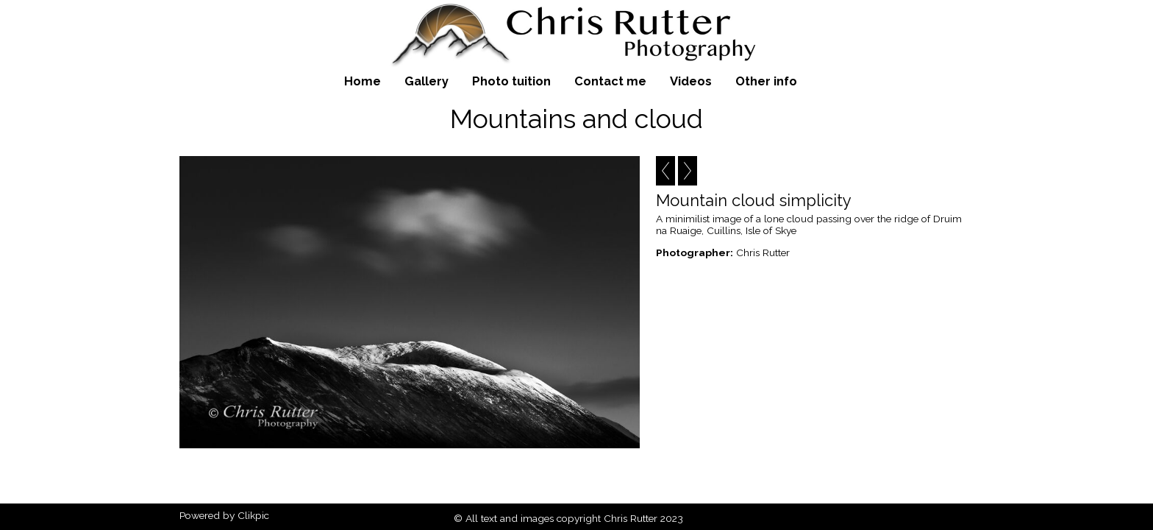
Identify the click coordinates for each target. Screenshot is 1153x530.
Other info (766, 81)
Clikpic (253, 515)
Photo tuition (511, 81)
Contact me (610, 81)
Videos (691, 81)
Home (362, 81)
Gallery (426, 81)
